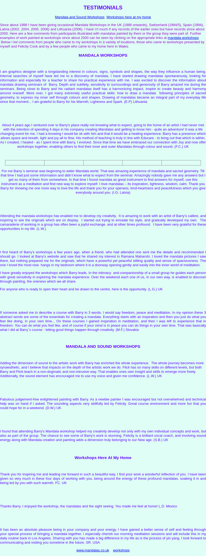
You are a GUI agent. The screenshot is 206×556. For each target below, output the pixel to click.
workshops (121, 550)
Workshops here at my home (128, 17)
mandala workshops (183, 38)
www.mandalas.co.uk (92, 550)
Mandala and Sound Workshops (80, 17)
